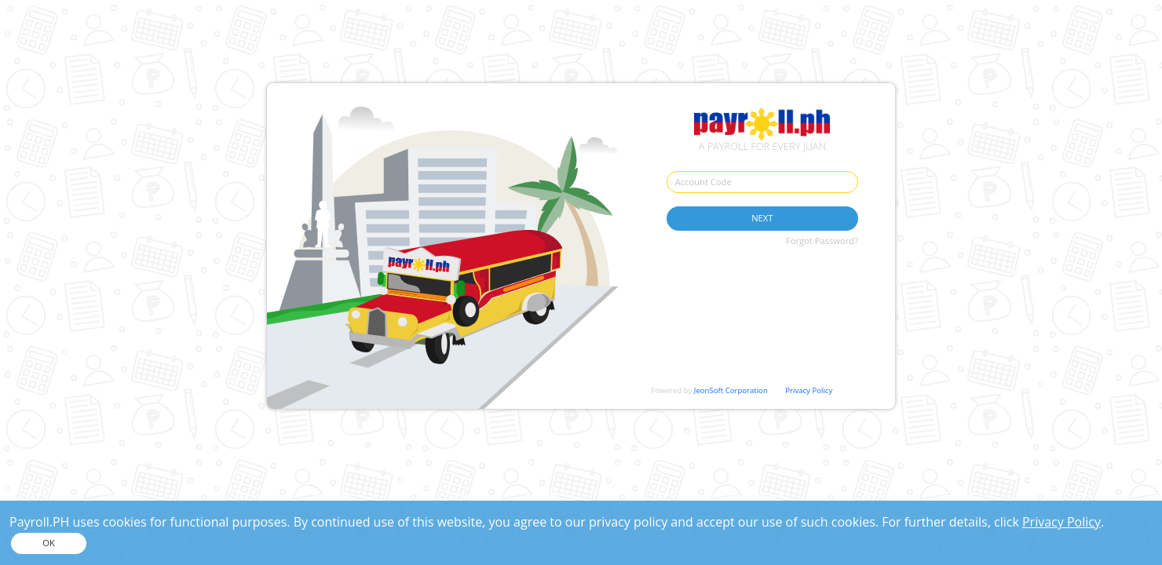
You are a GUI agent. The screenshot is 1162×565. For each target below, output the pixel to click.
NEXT (762, 218)
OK (48, 543)
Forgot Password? (822, 240)
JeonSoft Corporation (731, 390)
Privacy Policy (808, 390)
